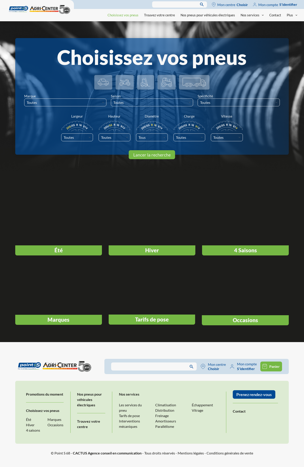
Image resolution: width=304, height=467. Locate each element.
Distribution (164, 410)
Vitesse (226, 116)
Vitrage (197, 410)
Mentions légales (191, 453)
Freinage (162, 415)
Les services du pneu (130, 407)
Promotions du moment (44, 394)
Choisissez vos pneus (123, 15)
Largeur (77, 116)
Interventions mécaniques (129, 423)
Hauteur (114, 116)
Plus (292, 15)
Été (28, 419)
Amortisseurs (165, 421)
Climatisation (165, 405)
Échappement (202, 405)
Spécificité (205, 96)
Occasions (55, 425)
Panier (274, 366)
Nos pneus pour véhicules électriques (208, 15)
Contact (275, 15)
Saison (116, 96)
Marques (54, 419)
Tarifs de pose (129, 415)
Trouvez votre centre (159, 15)
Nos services (253, 15)
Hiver (30, 425)
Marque (30, 96)
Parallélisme (164, 426)
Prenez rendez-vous (254, 394)
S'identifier (288, 4)
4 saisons (33, 430)
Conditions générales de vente (230, 453)
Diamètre (152, 116)
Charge (189, 116)
